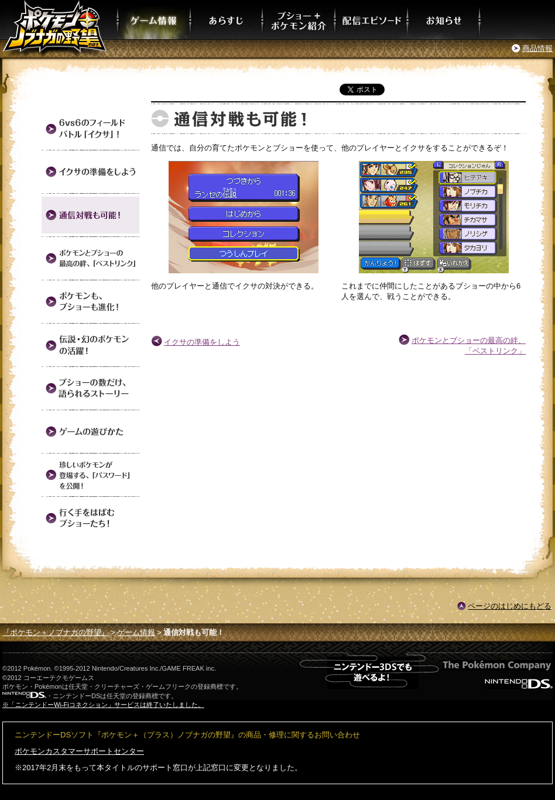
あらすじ (227, 19)
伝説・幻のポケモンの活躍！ (90, 345)
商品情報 (537, 48)
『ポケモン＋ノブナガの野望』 (55, 632)
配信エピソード (372, 19)
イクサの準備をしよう (202, 342)
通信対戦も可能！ (90, 215)
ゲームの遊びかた (90, 431)
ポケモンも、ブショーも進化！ (90, 301)
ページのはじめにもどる (509, 606)
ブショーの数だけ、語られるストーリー (90, 388)
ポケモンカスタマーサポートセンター (79, 751)
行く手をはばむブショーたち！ (90, 518)
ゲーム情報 (154, 19)
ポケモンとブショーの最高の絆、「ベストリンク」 (469, 345)
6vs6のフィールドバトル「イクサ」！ (90, 128)
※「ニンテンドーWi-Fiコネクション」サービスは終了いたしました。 (103, 704)
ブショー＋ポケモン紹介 (299, 19)
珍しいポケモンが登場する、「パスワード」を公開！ (90, 474)
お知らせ (444, 19)
